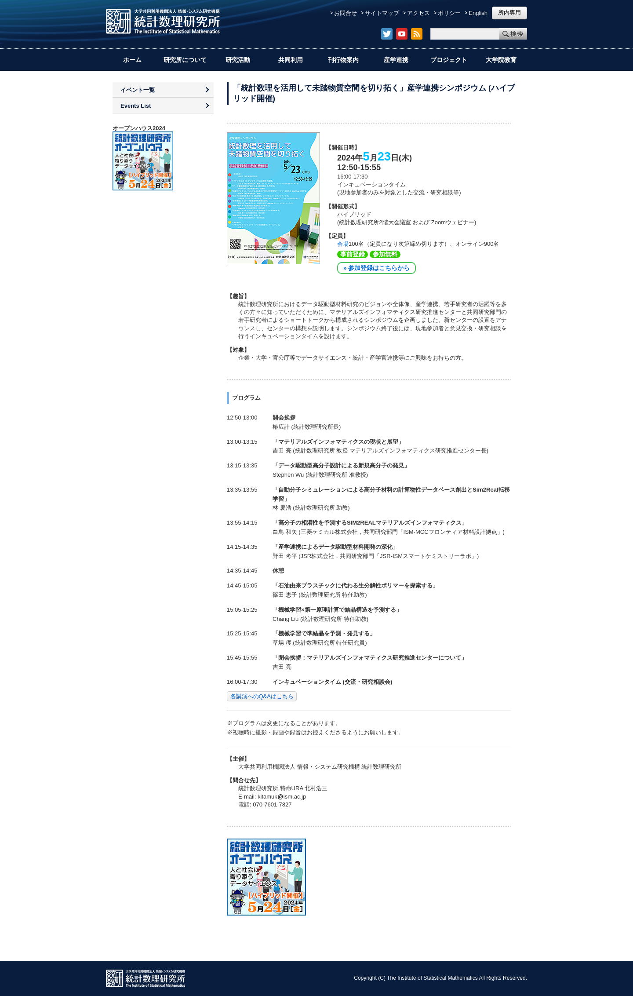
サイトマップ (382, 13)
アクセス (418, 13)
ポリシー (449, 13)
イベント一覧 (137, 90)
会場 (343, 244)
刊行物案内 (343, 59)
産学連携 (396, 59)
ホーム (132, 59)
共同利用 (290, 59)
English (478, 13)
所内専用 (509, 12)
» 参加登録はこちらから (376, 268)
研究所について (185, 59)
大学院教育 (501, 59)
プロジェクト (448, 59)
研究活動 (238, 59)
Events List (135, 105)
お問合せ (345, 13)
